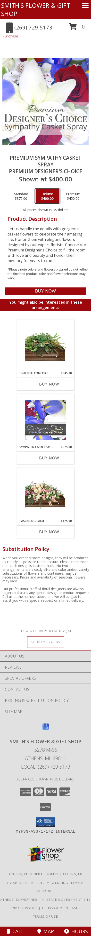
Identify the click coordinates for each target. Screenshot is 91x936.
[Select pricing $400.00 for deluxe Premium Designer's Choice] (47, 196)
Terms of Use (45, 916)
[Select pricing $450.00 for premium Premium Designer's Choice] (73, 196)
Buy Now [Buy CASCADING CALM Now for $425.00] (49, 532)
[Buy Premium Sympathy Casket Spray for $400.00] (45, 291)
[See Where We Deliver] (45, 642)
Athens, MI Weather (18, 899)
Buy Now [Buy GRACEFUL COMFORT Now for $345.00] (49, 384)
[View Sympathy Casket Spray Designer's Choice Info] (45, 419)
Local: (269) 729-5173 (45, 767)
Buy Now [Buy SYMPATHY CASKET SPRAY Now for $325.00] (49, 458)
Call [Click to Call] (15, 931)
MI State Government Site (66, 899)
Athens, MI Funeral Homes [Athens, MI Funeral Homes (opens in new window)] (33, 874)
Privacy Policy (24, 908)
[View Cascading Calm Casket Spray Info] (45, 493)
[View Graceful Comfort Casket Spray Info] (45, 345)
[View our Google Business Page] (46, 729)
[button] (77, 28)
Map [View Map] (45, 931)
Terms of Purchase (60, 908)
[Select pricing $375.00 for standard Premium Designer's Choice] (21, 196)
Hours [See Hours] (76, 931)
